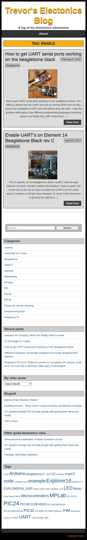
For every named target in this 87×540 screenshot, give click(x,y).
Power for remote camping (18, 305)
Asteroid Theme (76, 536)
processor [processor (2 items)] (75, 511)
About (43, 33)
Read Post (72, 122)
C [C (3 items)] (44, 474)
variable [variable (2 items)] (40, 518)
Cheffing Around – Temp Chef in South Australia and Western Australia (43, 405)
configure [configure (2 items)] (18, 482)
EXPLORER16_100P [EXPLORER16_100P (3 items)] (18, 488)
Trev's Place (11, 421)
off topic (8, 282)
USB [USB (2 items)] (34, 518)
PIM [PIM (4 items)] (66, 510)
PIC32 (7, 299)
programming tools (14, 311)
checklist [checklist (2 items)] (60, 474)
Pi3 (6, 288)
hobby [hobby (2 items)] (36, 489)
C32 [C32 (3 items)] (52, 474)
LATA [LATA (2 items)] (47, 489)
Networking (10, 276)
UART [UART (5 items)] (25, 516)
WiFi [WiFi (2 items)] (46, 518)
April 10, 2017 (72, 140)
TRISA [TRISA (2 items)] (15, 518)
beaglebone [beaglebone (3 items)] (34, 474)
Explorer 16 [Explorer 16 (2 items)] (77, 482)
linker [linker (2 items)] (6, 496)
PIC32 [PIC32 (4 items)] (29, 510)
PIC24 (7, 294)
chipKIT (8, 264)
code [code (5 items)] (9, 480)
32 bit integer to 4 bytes (17, 341)
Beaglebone (12, 65)
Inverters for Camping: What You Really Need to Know (34, 335)
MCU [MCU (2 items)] (18, 496)
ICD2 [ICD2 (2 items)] (42, 489)
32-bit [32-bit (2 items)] (6, 474)
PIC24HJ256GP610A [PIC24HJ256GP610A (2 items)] (13, 511)
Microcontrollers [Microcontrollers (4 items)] (35, 496)
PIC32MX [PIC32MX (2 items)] (39, 511)
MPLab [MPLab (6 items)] (58, 495)
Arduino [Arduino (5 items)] (17, 473)
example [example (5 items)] (37, 480)
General (8, 270)
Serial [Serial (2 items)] (6, 518)
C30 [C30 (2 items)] (47, 474)
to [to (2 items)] (10, 518)
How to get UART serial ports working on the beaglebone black (43, 56)
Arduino (8, 247)
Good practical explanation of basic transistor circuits (33, 439)
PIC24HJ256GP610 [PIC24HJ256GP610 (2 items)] (56, 504)
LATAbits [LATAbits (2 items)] (54, 489)
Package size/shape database (20, 454)
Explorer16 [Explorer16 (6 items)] (59, 481)
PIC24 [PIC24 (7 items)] (11, 503)
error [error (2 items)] (25, 482)
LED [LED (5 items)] (68, 488)
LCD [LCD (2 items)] (61, 489)
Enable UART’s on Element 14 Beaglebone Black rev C (36, 137)
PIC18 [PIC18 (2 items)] (73, 496)
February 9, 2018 (71, 59)
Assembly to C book (15, 253)
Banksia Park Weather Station (20, 399)
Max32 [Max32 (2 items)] (12, 496)
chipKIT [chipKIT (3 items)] (70, 474)
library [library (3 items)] (77, 488)
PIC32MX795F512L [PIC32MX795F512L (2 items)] (54, 511)
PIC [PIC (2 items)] (68, 496)
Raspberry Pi (11, 317)
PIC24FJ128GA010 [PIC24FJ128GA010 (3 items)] (33, 504)
